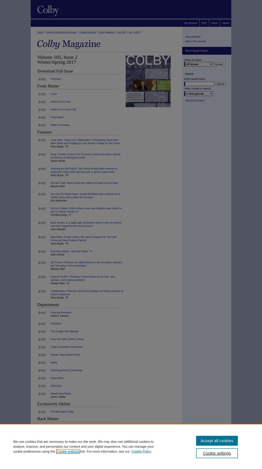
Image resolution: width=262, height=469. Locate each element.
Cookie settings (68, 451)
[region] (131, 446)
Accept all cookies (217, 440)
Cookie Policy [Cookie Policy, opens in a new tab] (141, 451)
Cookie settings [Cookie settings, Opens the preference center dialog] (217, 453)
